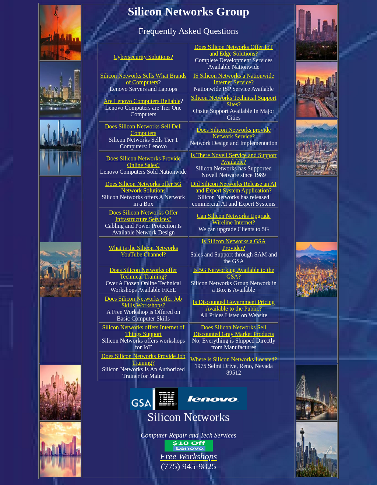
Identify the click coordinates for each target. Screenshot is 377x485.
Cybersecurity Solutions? (143, 57)
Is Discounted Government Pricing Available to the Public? (234, 305)
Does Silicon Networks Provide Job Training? (143, 359)
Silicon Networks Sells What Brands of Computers (143, 78)
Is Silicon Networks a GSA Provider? (234, 244)
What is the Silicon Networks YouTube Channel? (143, 251)
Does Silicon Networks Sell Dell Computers (143, 129)
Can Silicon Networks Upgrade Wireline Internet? (233, 219)
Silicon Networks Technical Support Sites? (233, 101)
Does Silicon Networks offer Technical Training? (143, 273)
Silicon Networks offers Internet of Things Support (143, 330)
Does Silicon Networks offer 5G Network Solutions (143, 187)
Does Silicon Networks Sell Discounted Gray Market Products (233, 330)
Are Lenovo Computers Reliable (142, 101)
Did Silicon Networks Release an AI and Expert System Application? (233, 187)
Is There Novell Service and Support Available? (234, 158)
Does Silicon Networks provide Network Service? (234, 133)
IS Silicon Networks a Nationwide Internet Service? (233, 78)
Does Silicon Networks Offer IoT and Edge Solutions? (233, 50)
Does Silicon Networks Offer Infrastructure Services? (143, 215)
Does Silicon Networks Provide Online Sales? (143, 161)
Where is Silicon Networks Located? (233, 359)
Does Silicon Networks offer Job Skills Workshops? (143, 301)
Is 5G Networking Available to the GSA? (233, 273)
